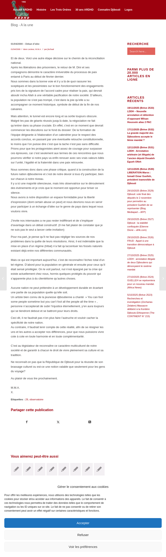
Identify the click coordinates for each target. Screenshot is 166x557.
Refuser (83, 535)
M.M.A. (38, 49)
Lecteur (31, 49)
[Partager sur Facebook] (26, 422)
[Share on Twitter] (89, 422)
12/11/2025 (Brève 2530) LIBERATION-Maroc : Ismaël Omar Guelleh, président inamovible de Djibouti (141, 176)
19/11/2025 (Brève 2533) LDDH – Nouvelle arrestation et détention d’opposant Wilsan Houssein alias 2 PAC (140, 115)
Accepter (83, 523)
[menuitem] (22, 9)
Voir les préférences (83, 547)
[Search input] (145, 51)
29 (26, 399)
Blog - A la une (22, 25)
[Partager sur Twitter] (58, 422)
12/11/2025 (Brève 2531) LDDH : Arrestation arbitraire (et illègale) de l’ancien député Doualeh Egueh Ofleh (141, 154)
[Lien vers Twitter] (18, 28)
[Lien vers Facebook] (12, 28)
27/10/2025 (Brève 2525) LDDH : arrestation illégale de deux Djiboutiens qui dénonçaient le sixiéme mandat (141, 262)
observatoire (36, 399)
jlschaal (51, 49)
